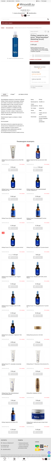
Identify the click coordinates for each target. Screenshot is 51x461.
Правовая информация (23, 443)
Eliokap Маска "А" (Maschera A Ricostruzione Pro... (38, 364)
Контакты (18, 1)
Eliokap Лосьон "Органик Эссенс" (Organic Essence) (11, 277)
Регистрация (43, 1)
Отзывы (12, 94)
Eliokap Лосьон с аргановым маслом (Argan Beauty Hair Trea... (12, 190)
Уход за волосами (38, 86)
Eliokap (34, 87)
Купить (42, 55)
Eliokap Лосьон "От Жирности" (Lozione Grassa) (37, 247)
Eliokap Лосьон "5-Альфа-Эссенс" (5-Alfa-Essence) (11, 306)
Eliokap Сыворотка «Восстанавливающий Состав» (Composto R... (36, 190)
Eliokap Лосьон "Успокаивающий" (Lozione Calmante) (36, 219)
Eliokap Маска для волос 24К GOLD (35, 335)
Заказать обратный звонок (19, 13)
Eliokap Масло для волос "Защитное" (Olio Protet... (12, 335)
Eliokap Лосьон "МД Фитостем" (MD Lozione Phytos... (37, 277)
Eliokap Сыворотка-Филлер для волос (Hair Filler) (37, 160)
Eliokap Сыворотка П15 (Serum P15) (10, 422)
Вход (38, 1)
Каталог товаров (7, 23)
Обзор (4, 94)
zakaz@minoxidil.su (32, 13)
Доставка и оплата (10, 1)
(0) (5, 164)
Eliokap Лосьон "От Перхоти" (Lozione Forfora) (12, 247)
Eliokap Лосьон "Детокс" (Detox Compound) (12, 218)
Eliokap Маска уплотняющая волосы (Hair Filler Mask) (12, 160)
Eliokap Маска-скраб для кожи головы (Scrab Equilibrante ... (37, 423)
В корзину (14, 169)
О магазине (3, 1)
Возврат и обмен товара (24, 444)
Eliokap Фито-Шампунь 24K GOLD (34, 393)
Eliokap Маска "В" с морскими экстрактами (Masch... (11, 364)
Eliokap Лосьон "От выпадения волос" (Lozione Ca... (37, 306)
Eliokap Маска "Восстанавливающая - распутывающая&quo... (10, 393)
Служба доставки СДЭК (36, 74)
